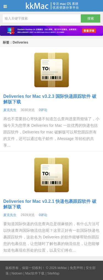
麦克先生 (9, 110)
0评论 (43, 110)
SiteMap (53, 273)
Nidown (17, 273)
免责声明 (76, 268)
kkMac (51, 6)
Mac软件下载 (35, 273)
